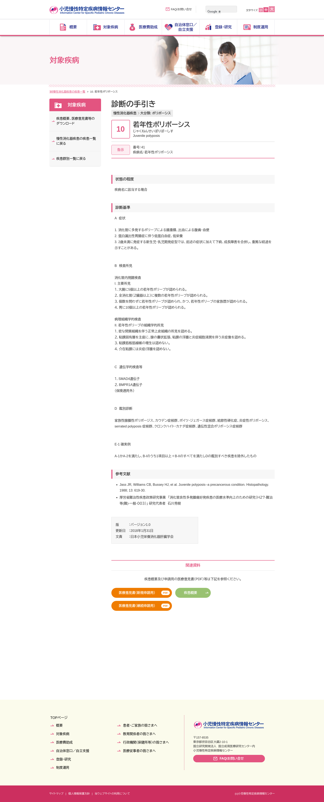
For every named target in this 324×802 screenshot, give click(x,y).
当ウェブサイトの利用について (112, 793)
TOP (52, 91)
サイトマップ (56, 793)
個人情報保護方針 (79, 793)
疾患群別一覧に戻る (71, 158)
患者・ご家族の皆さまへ (140, 725)
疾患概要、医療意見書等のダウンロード (75, 121)
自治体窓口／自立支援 (72, 751)
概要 (59, 725)
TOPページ (59, 718)
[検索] (214, 11)
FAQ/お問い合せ (181, 9)
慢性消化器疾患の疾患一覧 (112, 91)
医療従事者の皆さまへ (139, 751)
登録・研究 (63, 759)
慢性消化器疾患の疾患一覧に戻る (76, 141)
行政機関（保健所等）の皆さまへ (146, 742)
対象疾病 (65, 91)
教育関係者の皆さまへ (139, 734)
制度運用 (62, 767)
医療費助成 (64, 742)
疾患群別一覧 (83, 91)
